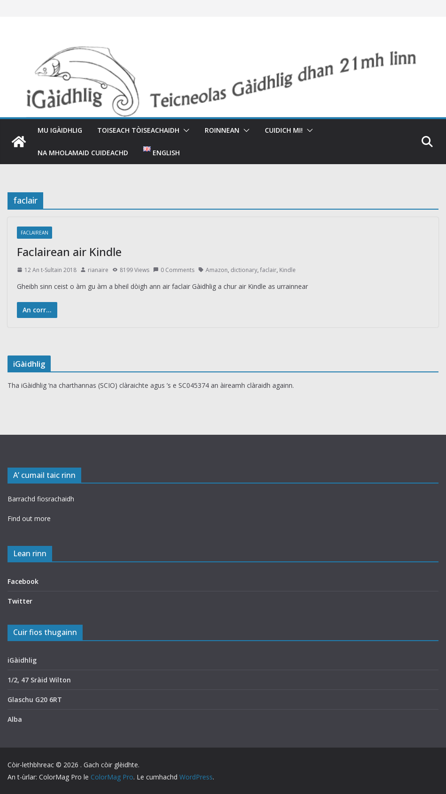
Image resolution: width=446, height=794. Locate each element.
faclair (268, 270)
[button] (184, 130)
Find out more (29, 518)
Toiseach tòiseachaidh (138, 130)
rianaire (98, 270)
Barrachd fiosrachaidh (41, 498)
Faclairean (34, 232)
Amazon (217, 270)
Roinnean (222, 130)
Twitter (20, 601)
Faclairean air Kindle (69, 251)
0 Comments (173, 270)
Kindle (287, 270)
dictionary (244, 270)
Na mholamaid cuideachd (83, 152)
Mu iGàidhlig (60, 130)
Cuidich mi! (284, 130)
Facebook (23, 581)
